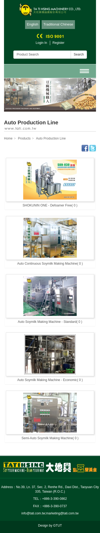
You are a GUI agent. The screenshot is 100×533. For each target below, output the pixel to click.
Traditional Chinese (58, 24)
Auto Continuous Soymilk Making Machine (50, 263)
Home (8, 138)
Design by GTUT (50, 525)
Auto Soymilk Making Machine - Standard (50, 322)
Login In (41, 43)
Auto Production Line (51, 138)
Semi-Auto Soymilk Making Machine (50, 438)
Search (79, 54)
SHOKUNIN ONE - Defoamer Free (50, 205)
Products (24, 138)
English (32, 24)
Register (59, 43)
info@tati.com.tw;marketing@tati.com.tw (49, 513)
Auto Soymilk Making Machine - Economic (50, 380)
